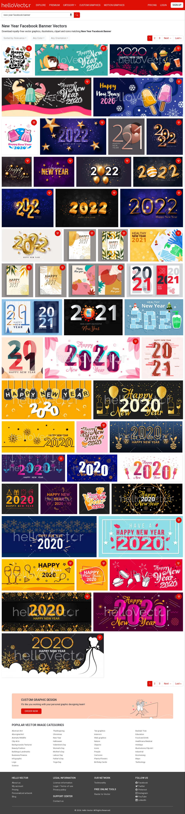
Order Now (31, 711)
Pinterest (141, 789)
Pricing (152, 5)
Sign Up (177, 5)
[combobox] (15, 38)
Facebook (141, 782)
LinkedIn (140, 800)
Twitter (140, 786)
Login (163, 5)
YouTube (141, 796)
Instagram (141, 793)
